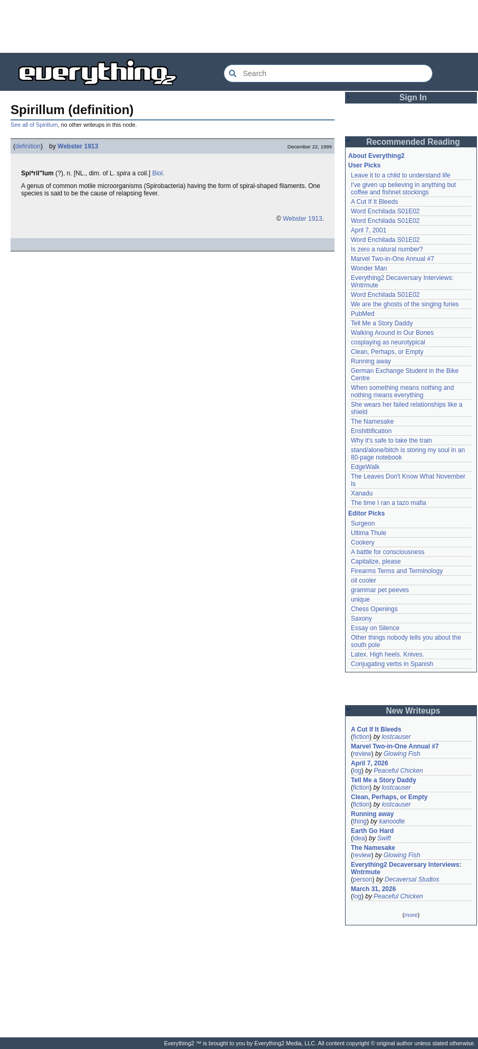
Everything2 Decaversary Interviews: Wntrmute (406, 868)
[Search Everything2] (328, 73)
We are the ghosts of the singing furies (405, 304)
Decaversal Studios (412, 879)
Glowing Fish (402, 753)
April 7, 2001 (368, 230)
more (410, 915)
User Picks (364, 165)
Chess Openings (374, 609)
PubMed (363, 313)
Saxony (361, 618)
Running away (371, 361)
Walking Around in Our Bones (392, 332)
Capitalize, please (376, 561)
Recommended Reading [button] (413, 141)
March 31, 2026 (373, 889)
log (357, 770)
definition (28, 146)
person (362, 879)
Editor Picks (366, 513)
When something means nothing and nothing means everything (402, 391)
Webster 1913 (78, 146)
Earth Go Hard (372, 831)
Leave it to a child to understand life (401, 175)
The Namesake (372, 421)
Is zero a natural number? (387, 249)
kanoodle (392, 821)
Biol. (158, 173)
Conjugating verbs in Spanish (392, 664)
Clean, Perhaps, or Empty (387, 351)
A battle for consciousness (387, 552)
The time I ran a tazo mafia (388, 503)
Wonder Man (369, 268)
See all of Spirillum (34, 124)
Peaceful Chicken (398, 770)
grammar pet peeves (380, 590)
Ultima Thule (368, 533)
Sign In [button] (413, 97)
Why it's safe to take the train (391, 440)
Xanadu (361, 493)
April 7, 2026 (369, 763)
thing (360, 821)
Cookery (363, 542)
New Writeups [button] (413, 710)
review (362, 753)
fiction (361, 737)
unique (360, 599)
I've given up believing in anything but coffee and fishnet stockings (403, 188)
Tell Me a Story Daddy (382, 323)
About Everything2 (376, 156)
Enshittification (371, 431)
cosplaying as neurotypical (388, 342)
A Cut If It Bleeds (374, 201)
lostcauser (396, 737)
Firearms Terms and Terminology (397, 571)
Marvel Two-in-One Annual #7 (392, 259)
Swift (384, 838)
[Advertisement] (239, 26)
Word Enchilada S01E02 (385, 211)
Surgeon (363, 523)
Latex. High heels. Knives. (387, 654)
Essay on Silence (375, 628)
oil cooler (363, 580)
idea (359, 838)
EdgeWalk (365, 467)
